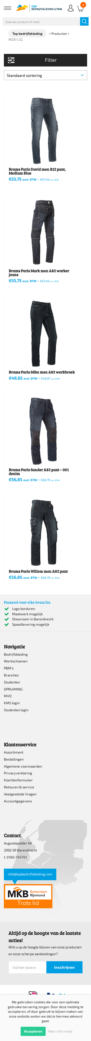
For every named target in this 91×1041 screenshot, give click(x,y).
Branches (11, 675)
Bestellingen (14, 759)
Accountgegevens (18, 801)
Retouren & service (19, 787)
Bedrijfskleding (16, 654)
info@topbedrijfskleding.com (30, 874)
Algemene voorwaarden (23, 766)
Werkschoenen (15, 661)
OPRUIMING (13, 689)
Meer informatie (60, 1031)
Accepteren (33, 1031)
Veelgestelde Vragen (20, 794)
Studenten (12, 682)
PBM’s (9, 668)
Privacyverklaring (18, 773)
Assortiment (13, 752)
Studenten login (16, 710)
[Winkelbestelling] (45, 75)
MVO (8, 696)
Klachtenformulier (18, 780)
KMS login (12, 703)
